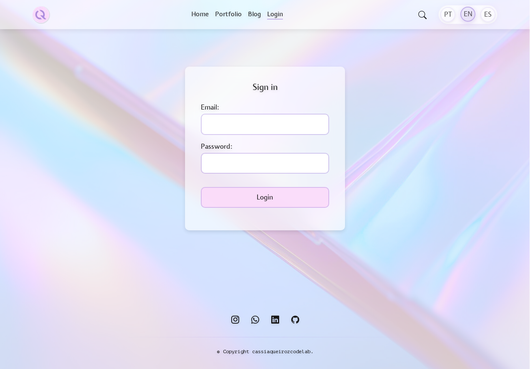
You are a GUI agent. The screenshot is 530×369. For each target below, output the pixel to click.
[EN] (467, 14)
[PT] (447, 14)
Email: (210, 107)
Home (200, 14)
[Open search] (422, 16)
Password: (216, 146)
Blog (254, 14)
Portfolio (228, 14)
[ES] (487, 14)
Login (275, 14)
